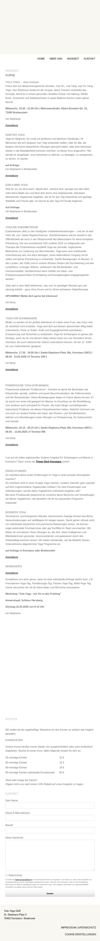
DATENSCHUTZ (87, 927)
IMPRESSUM (68, 927)
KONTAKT (89, 58)
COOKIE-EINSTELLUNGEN (80, 934)
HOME (41, 58)
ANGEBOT (73, 58)
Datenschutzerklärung (23, 880)
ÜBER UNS (55, 58)
